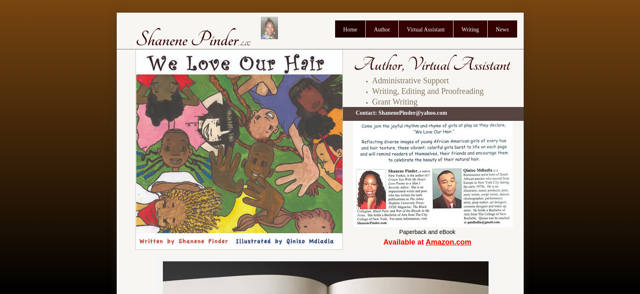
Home (350, 30)
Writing (470, 30)
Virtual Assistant (426, 30)
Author (382, 30)
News (502, 30)
